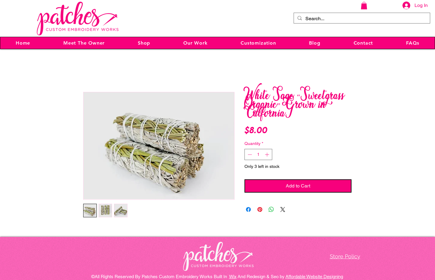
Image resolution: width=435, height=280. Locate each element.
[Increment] (267, 154)
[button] (364, 5)
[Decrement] (249, 154)
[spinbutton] (258, 154)
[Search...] (361, 18)
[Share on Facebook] (248, 209)
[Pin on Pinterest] (259, 209)
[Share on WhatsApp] (271, 209)
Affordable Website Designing (314, 276)
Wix (233, 276)
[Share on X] (282, 209)
